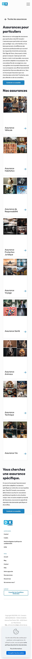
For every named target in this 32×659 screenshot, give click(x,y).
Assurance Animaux (9, 372)
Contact (6, 534)
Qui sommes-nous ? (9, 582)
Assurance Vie (11, 453)
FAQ (5, 568)
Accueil (6, 557)
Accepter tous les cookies (16, 653)
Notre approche (8, 571)
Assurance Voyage (9, 291)
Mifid (5, 547)
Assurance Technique (9, 413)
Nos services (7, 579)
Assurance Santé (12, 331)
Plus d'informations (16, 648)
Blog (5, 560)
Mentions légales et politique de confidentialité (13, 542)
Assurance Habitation (10, 169)
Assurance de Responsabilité (11, 210)
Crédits (6, 538)
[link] (25, 128)
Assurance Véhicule (9, 128)
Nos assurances (8, 575)
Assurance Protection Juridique (9, 252)
